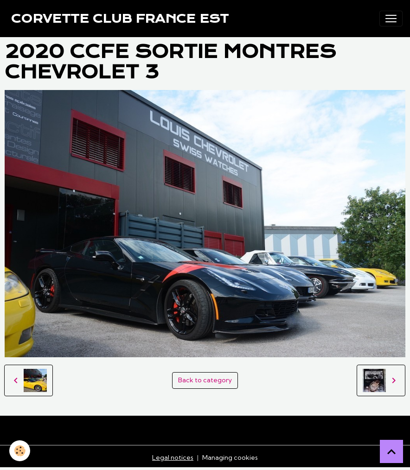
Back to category (205, 380)
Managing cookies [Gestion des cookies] (230, 457)
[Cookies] (19, 450)
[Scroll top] (391, 451)
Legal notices (172, 457)
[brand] (119, 18)
